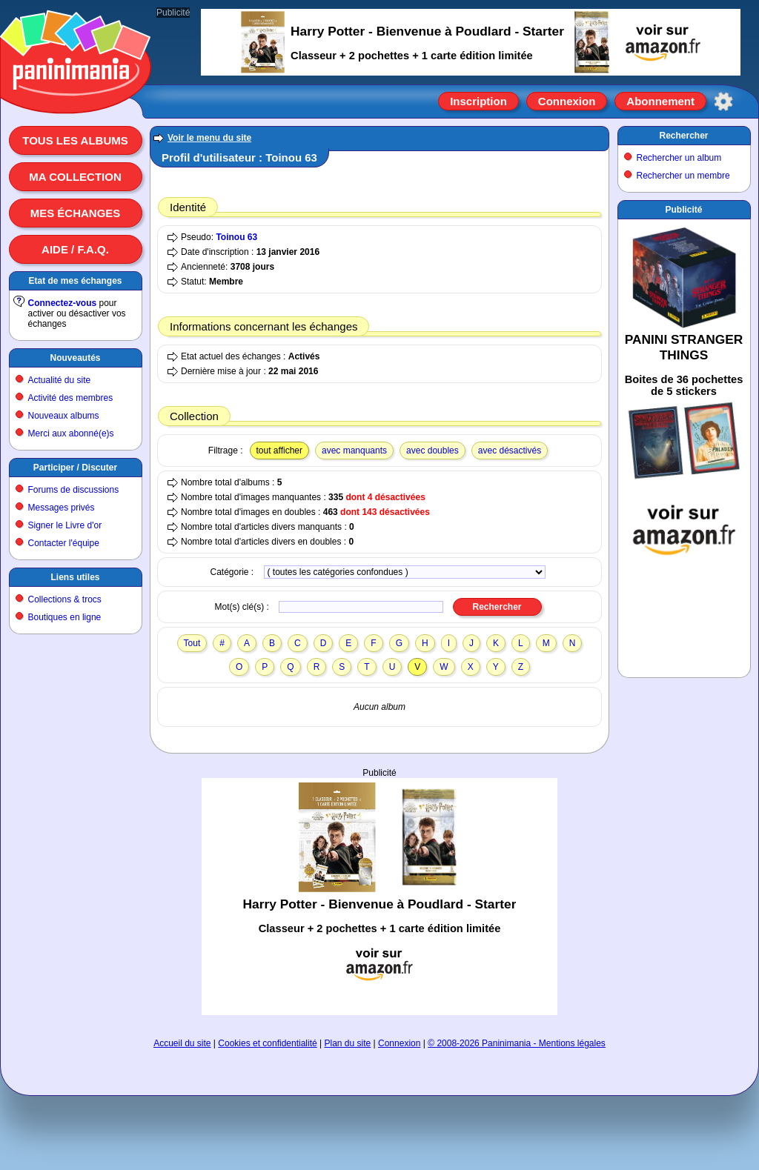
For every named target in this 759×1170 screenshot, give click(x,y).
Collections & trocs (65, 599)
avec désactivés (509, 450)
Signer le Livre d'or (65, 525)
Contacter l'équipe (63, 543)
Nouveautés (75, 358)
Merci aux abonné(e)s (71, 433)
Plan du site (348, 1043)
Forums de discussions (73, 490)
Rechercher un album (679, 158)
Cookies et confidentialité (267, 1043)
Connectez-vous (62, 303)
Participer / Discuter (75, 467)
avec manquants (354, 450)
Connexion (567, 101)
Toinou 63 (236, 237)
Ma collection (75, 176)
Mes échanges (75, 213)
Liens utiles (74, 577)
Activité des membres (70, 398)
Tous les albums (75, 140)
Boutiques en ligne (65, 617)
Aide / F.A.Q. (75, 249)
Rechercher (683, 135)
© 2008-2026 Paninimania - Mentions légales (517, 1043)
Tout (192, 643)
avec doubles (432, 450)
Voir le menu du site (209, 138)
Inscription (478, 101)
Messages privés (61, 507)
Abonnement (660, 101)
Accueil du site (182, 1043)
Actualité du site (59, 380)
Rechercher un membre (683, 175)
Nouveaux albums (63, 416)
